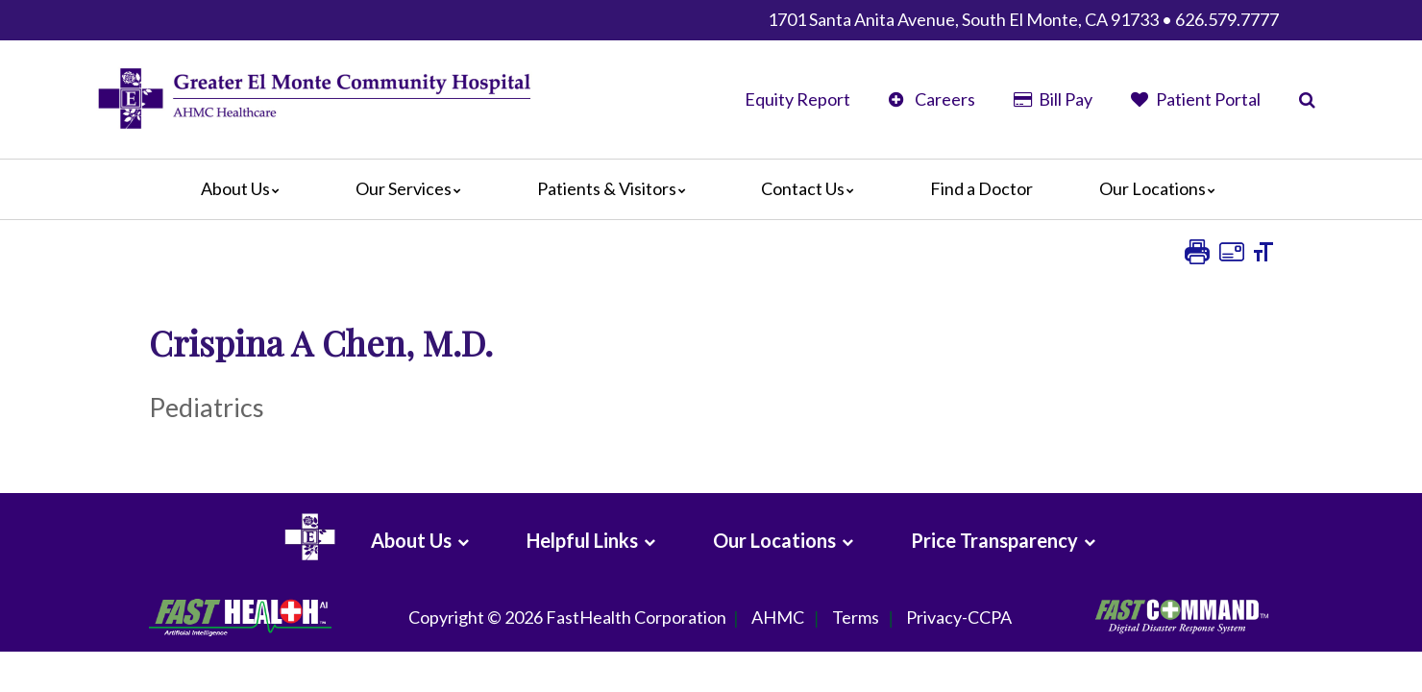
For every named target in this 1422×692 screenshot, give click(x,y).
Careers (931, 99)
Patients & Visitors (616, 188)
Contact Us (812, 188)
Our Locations (1162, 188)
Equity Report (797, 99)
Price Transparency (994, 540)
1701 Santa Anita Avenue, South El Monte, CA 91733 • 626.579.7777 (1023, 19)
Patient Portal (1196, 99)
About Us (245, 188)
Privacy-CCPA (959, 618)
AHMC (777, 618)
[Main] (711, 189)
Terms (855, 618)
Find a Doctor (981, 188)
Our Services (413, 188)
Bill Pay (1053, 99)
